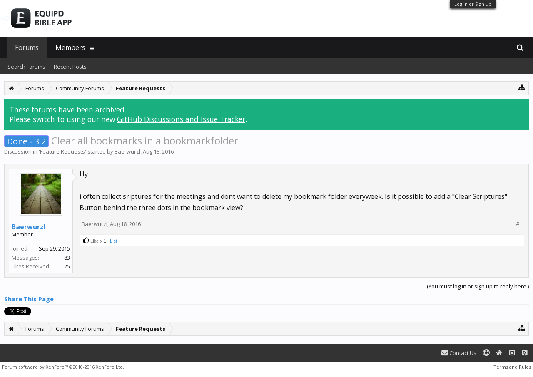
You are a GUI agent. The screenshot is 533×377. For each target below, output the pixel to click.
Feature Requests (62, 151)
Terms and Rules (512, 367)
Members (70, 47)
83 (67, 257)
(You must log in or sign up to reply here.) (478, 286)
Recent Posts (70, 66)
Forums (27, 47)
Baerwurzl (127, 151)
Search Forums (26, 66)
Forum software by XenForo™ (63, 367)
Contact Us (458, 353)
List (113, 240)
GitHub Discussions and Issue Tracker (181, 119)
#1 (519, 224)
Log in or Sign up (472, 4)
